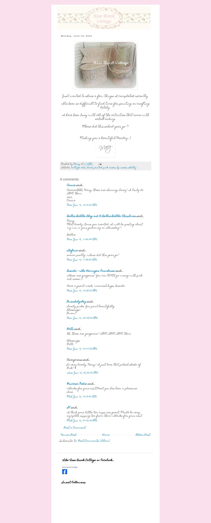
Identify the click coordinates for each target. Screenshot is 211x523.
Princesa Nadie (77, 384)
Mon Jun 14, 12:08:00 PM (82, 291)
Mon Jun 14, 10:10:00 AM (82, 205)
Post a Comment (75, 428)
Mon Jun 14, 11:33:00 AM (82, 260)
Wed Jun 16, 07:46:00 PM (82, 421)
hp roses (122, 167)
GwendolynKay (76, 302)
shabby (132, 167)
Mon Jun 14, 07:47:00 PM (82, 349)
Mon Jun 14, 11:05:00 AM (82, 239)
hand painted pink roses (101, 167)
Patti (71, 329)
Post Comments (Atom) (94, 441)
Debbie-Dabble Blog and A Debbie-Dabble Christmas (101, 216)
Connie (71, 185)
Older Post (143, 435)
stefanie (72, 250)
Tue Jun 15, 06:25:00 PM (82, 373)
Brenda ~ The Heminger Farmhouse (91, 271)
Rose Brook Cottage (70, 467)
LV (68, 408)
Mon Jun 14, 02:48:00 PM (82, 318)
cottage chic (78, 167)
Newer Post (68, 435)
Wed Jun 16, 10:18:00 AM (82, 397)
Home (106, 435)
